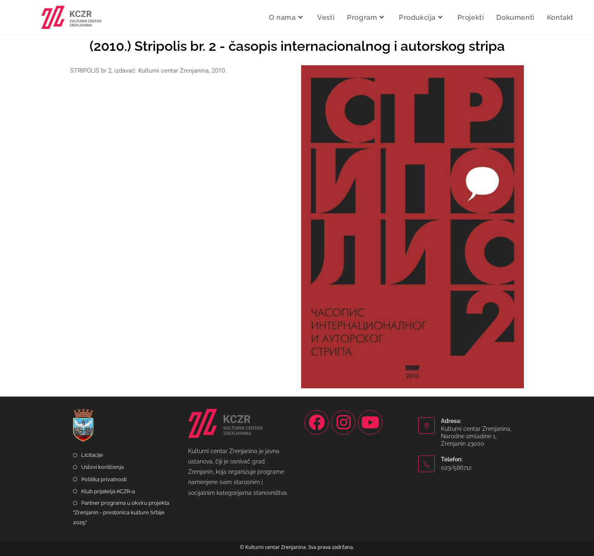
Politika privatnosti (104, 479)
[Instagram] (343, 422)
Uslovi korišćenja (102, 467)
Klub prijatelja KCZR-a (108, 491)
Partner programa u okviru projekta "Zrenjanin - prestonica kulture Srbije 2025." (121, 512)
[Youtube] (370, 422)
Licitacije (92, 455)
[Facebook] (316, 422)
